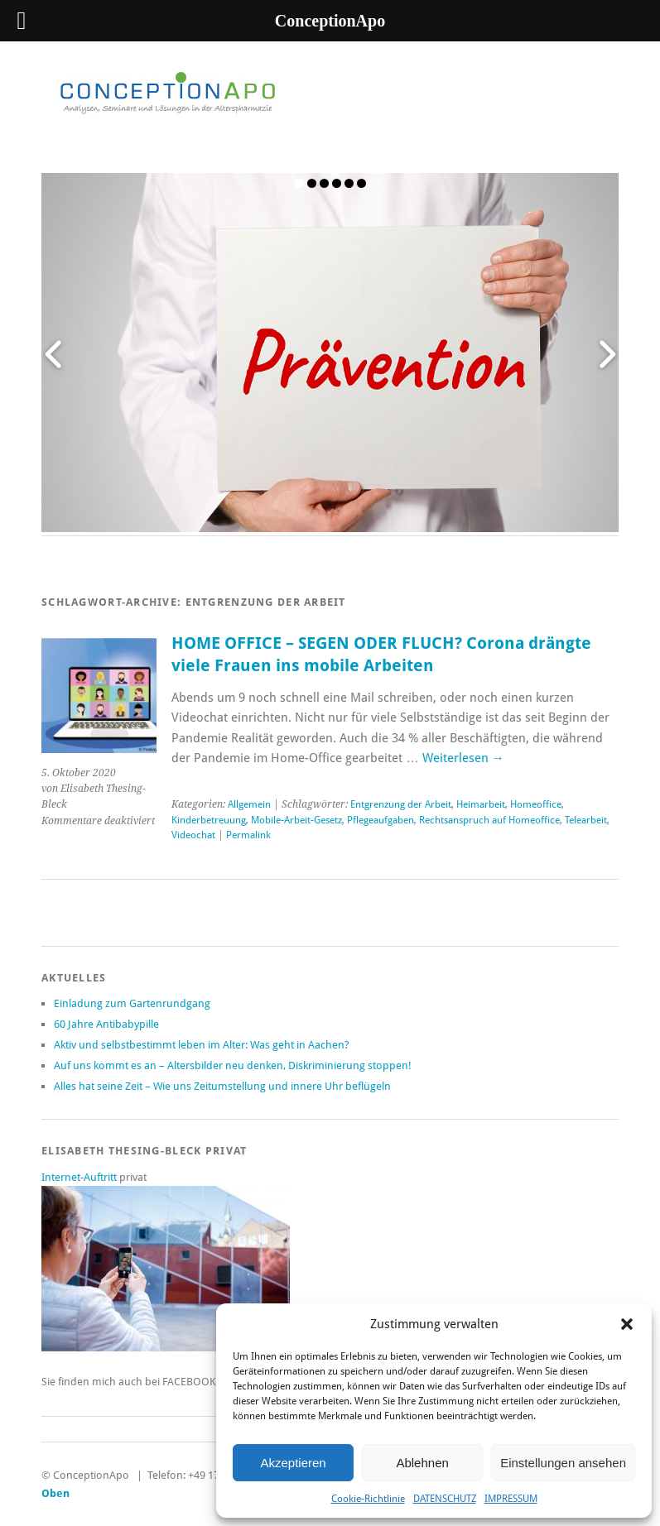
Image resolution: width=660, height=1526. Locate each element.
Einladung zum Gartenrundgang (132, 1003)
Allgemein (249, 804)
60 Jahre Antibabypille (106, 1024)
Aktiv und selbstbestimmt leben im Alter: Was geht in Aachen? (201, 1045)
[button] (627, 1324)
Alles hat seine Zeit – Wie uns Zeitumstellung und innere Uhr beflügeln (222, 1086)
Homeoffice (535, 804)
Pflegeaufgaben (380, 820)
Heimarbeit (480, 804)
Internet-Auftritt (80, 1177)
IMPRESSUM (510, 1498)
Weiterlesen (463, 758)
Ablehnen (422, 1463)
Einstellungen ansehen (563, 1463)
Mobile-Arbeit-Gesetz (296, 820)
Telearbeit (586, 820)
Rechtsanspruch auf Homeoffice (489, 820)
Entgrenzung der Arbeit (400, 804)
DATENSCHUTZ (444, 1498)
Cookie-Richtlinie (368, 1498)
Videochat (193, 835)
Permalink (248, 835)
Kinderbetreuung (208, 820)
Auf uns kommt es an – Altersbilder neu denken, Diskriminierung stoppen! (233, 1065)
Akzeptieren (292, 1463)
